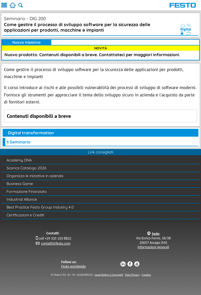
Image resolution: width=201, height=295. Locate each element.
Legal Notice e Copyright (109, 274)
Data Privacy (132, 274)
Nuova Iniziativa (26, 42)
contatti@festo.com (55, 243)
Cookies (146, 274)
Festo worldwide (73, 266)
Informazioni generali (153, 247)
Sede (155, 234)
